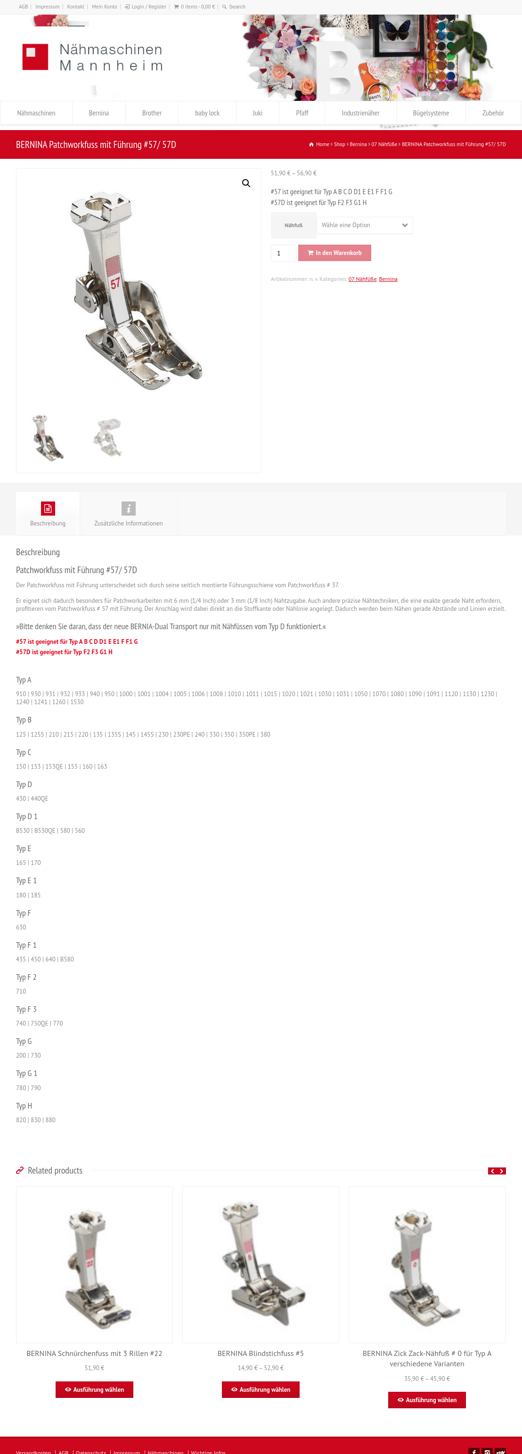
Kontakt (75, 6)
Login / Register (149, 6)
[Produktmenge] (282, 253)
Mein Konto (104, 6)
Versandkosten (33, 1447)
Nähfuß (293, 225)
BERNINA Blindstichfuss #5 (261, 1348)
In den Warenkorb (339, 253)
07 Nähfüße (363, 278)
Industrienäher (360, 112)
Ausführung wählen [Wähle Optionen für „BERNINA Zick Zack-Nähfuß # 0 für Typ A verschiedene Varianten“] (431, 1395)
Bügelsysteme (431, 112)
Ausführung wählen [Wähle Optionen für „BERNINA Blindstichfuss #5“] (265, 1384)
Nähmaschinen (36, 112)
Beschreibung (47, 509)
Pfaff (302, 112)
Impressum (47, 6)
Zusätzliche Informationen (128, 509)
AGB (23, 6)
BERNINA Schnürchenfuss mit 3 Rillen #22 (94, 1348)
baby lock (207, 112)
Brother (152, 112)
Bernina (99, 112)
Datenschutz (91, 1447)
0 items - (198, 6)
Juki (257, 112)
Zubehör (493, 112)
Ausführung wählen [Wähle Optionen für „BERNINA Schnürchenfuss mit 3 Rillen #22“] (98, 1384)
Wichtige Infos (208, 1447)
